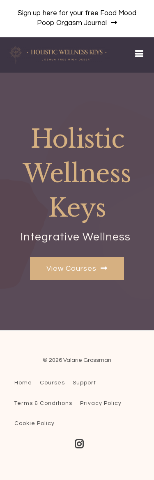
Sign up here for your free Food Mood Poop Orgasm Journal (77, 18)
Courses (52, 383)
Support (84, 383)
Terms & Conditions (43, 403)
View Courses (77, 268)
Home (23, 383)
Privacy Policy (101, 403)
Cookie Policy (34, 423)
